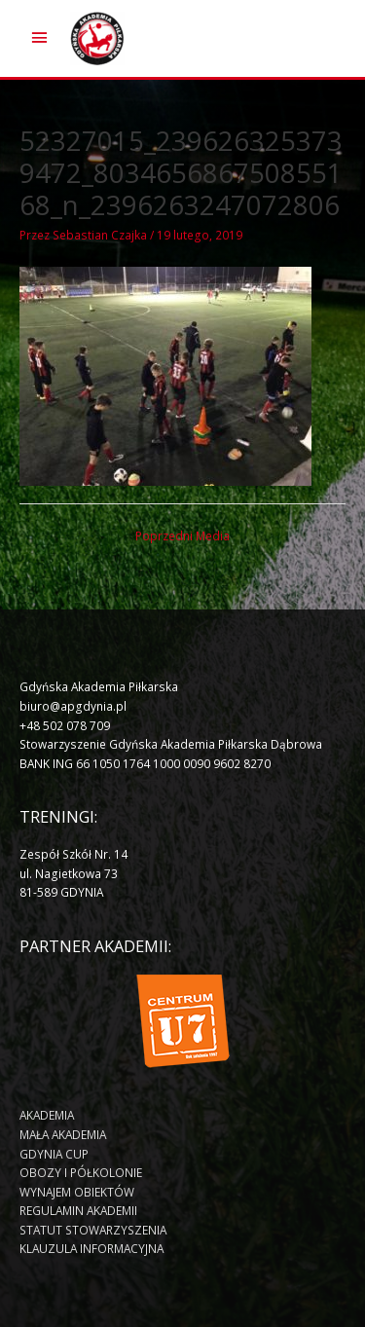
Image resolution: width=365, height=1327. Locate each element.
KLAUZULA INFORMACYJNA (91, 1248)
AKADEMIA (46, 1115)
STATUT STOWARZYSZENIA (92, 1229)
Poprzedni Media (182, 535)
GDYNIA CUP (54, 1153)
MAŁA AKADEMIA (62, 1134)
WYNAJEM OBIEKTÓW (76, 1191)
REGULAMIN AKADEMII (78, 1210)
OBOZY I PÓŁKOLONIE (80, 1172)
